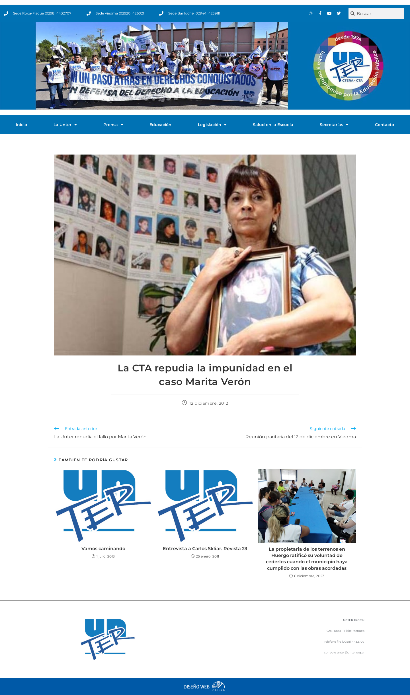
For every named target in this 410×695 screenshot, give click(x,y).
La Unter (65, 124)
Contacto (384, 124)
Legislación (212, 124)
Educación (160, 124)
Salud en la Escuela (273, 124)
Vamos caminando (103, 548)
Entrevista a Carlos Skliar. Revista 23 (205, 548)
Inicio (21, 124)
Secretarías (334, 124)
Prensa (113, 124)
